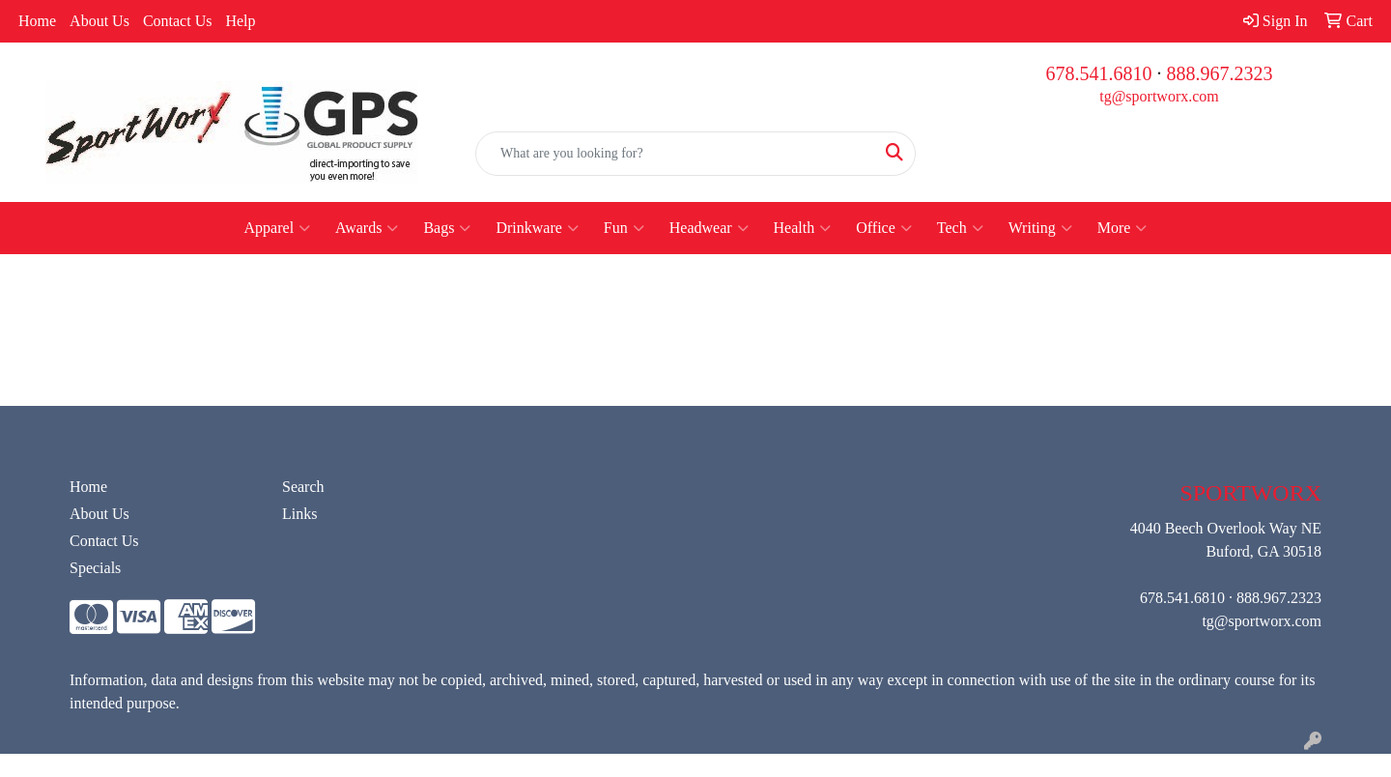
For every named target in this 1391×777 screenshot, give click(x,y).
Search (303, 486)
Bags (446, 228)
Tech (960, 228)
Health (803, 228)
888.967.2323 (1220, 73)
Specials (95, 568)
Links (299, 513)
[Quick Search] (675, 153)
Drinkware (537, 228)
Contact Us (178, 21)
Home (37, 21)
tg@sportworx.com (1159, 96)
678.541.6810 (1099, 73)
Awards (366, 228)
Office (884, 228)
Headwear (709, 228)
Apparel (277, 228)
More (1122, 228)
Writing (1040, 228)
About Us (99, 21)
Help (240, 21)
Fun (624, 228)
